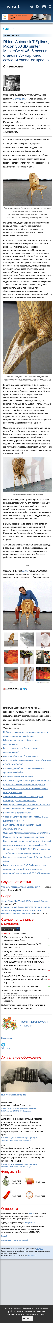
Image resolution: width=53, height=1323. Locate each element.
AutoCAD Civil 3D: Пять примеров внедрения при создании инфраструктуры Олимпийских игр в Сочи (25, 979)
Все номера (6, 1038)
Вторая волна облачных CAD (17, 813)
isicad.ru (32, 1213)
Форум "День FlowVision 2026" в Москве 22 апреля (25, 901)
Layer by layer (19, 99)
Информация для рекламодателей (14, 1240)
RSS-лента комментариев (13, 1095)
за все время (20, 933)
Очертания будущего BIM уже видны (20, 756)
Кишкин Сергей (6, 1102)
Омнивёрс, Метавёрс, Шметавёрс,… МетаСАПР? (26, 833)
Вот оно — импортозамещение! (18, 776)
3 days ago (27, 1111)
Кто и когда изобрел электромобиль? (22, 986)
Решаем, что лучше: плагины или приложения (25, 837)
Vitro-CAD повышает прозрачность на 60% (21, 887)
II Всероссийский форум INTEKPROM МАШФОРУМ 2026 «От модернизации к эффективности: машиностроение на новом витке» (25, 910)
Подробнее (5, 1236)
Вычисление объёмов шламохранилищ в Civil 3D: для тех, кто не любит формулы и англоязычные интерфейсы (24, 962)
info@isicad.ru (30, 1223)
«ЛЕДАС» (39, 1249)
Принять (27, 1318)
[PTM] (3, 1145)
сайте (25, 571)
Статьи (8, 29)
